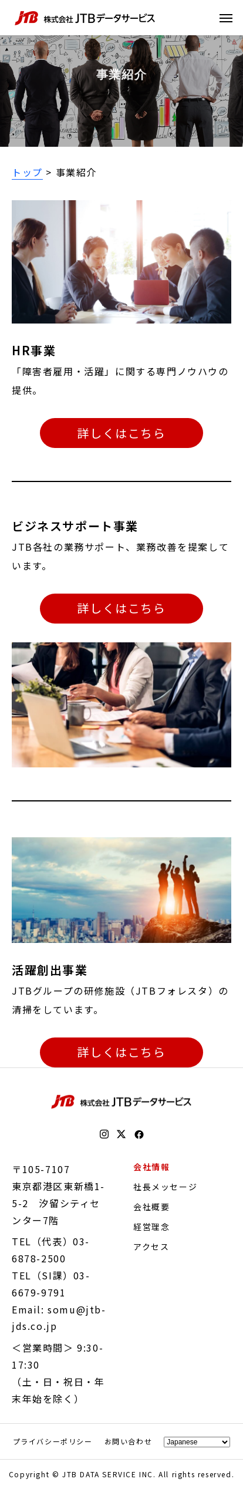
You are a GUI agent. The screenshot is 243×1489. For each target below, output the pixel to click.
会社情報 (151, 1167)
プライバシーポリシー (53, 1441)
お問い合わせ (128, 1441)
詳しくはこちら (121, 433)
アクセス (151, 1246)
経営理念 (151, 1226)
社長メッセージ (165, 1186)
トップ (27, 172)
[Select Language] (197, 1442)
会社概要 (151, 1206)
